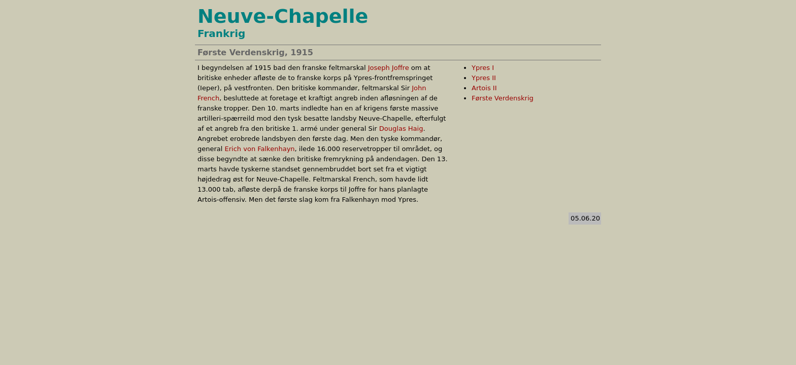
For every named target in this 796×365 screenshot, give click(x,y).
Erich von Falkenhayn (260, 149)
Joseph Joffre (388, 67)
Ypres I (483, 67)
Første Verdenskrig (503, 98)
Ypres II (484, 78)
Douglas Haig (401, 128)
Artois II (484, 88)
